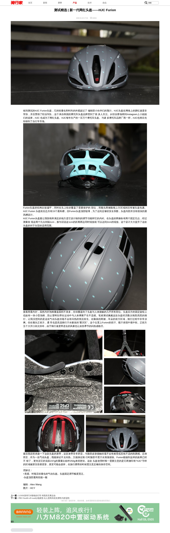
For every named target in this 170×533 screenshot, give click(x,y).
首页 (30, 3)
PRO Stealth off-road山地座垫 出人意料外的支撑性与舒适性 (44, 498)
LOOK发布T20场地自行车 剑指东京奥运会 (37, 495)
